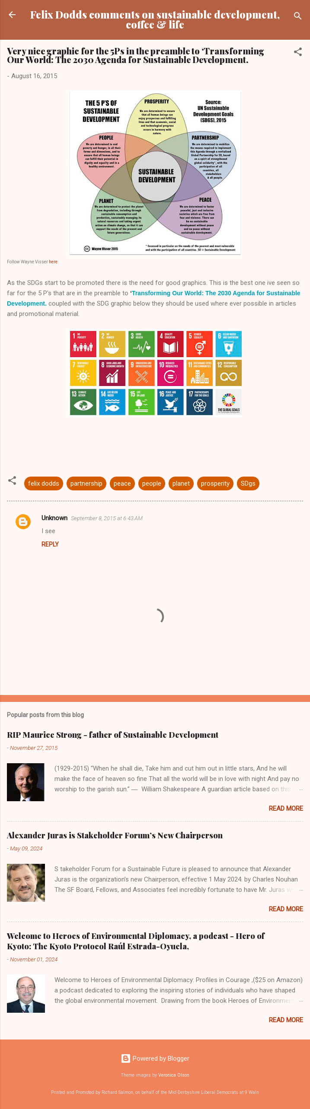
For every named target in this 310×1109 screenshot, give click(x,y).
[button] (298, 53)
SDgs (248, 483)
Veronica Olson (173, 1075)
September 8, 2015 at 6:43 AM (107, 518)
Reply (50, 544)
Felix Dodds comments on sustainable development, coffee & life (155, 19)
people (151, 483)
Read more (286, 808)
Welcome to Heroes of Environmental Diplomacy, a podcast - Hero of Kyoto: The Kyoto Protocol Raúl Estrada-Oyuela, (136, 941)
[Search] (298, 17)
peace (122, 483)
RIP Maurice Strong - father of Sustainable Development (112, 735)
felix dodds (43, 483)
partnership (86, 483)
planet (181, 483)
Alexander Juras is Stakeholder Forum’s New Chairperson (115, 835)
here (53, 261)
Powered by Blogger (155, 1058)
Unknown (54, 518)
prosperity (215, 483)
